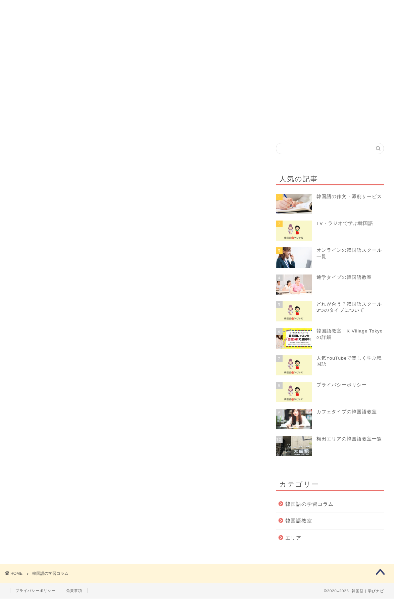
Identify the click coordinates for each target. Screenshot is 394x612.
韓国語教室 (298, 531)
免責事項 (74, 604)
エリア (293, 548)
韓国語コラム (202, 35)
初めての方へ (94, 35)
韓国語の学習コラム (309, 514)
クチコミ (305, 35)
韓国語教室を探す (148, 35)
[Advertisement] (197, 92)
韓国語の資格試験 (256, 35)
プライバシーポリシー (35, 604)
